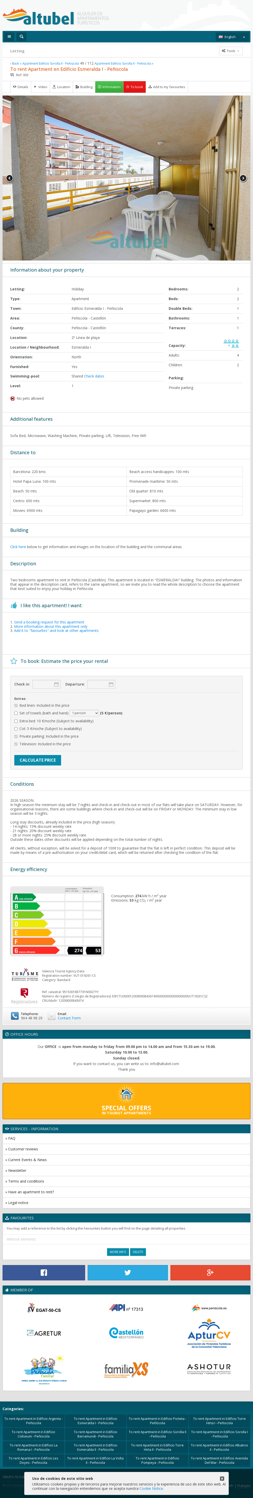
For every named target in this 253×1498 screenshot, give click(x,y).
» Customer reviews (21, 1149)
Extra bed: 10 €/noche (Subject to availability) (54, 721)
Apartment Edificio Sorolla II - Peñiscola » (124, 64)
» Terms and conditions (24, 1181)
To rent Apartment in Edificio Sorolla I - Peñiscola (219, 1434)
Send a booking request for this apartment (49, 622)
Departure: (75, 684)
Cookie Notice (151, 1488)
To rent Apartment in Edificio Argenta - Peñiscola (33, 1420)
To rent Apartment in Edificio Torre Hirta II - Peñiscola (157, 1447)
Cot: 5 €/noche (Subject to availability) (48, 729)
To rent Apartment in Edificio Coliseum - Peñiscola (33, 1434)
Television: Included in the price (42, 744)
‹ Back (14, 64)
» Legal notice (16, 1202)
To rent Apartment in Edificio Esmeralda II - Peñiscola (95, 1447)
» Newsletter (15, 1170)
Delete (138, 1252)
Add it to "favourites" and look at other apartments (56, 630)
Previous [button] (9, 178)
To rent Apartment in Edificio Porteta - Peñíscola (157, 1420)
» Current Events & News (26, 1159)
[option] (126, 178)
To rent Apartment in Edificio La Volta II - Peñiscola (95, 1460)
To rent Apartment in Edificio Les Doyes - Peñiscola (33, 1460)
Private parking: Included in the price (46, 736)
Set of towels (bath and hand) (68, 713)
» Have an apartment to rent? (29, 1191)
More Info (118, 1252)
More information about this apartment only (50, 626)
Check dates (94, 376)
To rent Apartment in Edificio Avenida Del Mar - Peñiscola (219, 1460)
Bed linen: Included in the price (42, 705)
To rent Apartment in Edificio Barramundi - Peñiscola (95, 1434)
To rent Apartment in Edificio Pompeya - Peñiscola (157, 1460)
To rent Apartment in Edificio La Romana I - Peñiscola (33, 1447)
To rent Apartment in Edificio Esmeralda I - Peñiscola (95, 1420)
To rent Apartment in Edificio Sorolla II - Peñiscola (157, 1434)
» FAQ (10, 1138)
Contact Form (69, 1018)
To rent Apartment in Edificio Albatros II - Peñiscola (219, 1447)
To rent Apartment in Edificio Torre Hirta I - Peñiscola (219, 1420)
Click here (18, 546)
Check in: (22, 684)
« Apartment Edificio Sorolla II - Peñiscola (49, 64)
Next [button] (243, 178)
